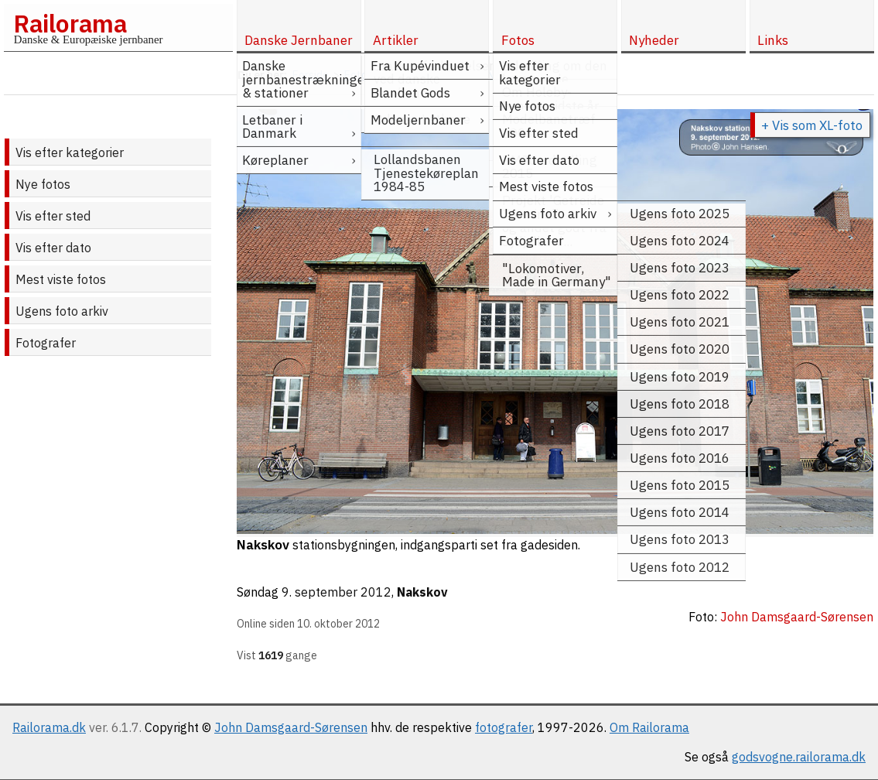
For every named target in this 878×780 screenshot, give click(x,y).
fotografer (503, 727)
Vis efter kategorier (69, 152)
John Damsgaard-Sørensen (290, 727)
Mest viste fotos (60, 279)
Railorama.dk (49, 727)
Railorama (70, 23)
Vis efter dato (53, 247)
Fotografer (45, 343)
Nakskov (422, 592)
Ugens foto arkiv (61, 311)
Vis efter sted (53, 216)
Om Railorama (649, 727)
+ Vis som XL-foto (812, 125)
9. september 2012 (336, 592)
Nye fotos (42, 184)
